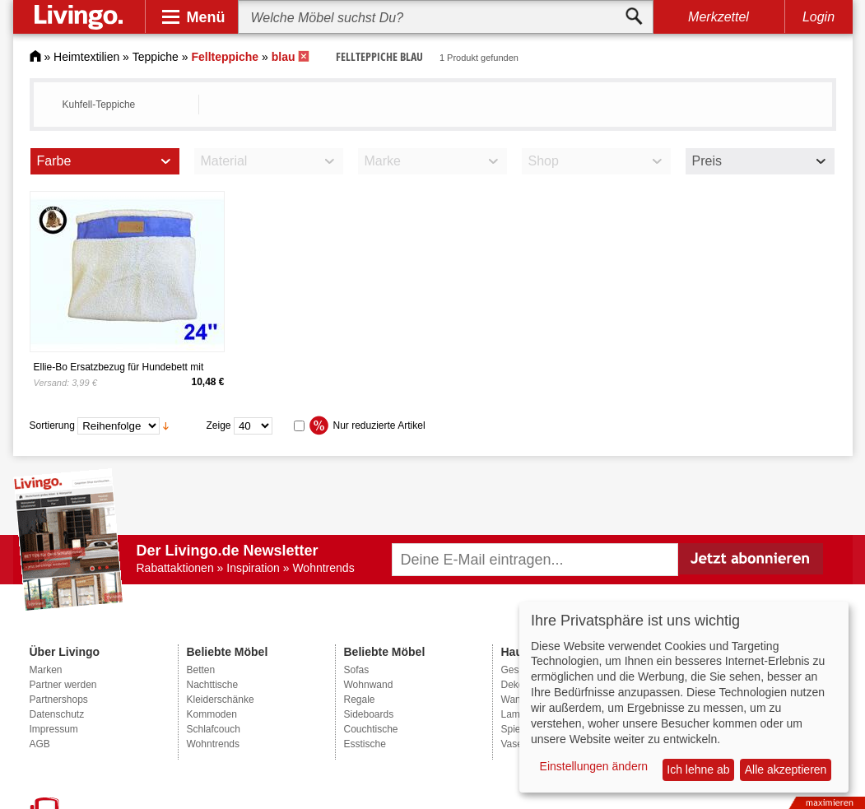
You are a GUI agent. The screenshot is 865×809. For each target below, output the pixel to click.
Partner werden (63, 684)
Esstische (365, 744)
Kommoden (212, 714)
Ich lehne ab (698, 769)
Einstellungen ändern (594, 766)
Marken (46, 670)
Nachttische (213, 684)
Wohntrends (213, 744)
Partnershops (59, 699)
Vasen (514, 744)
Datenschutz (57, 714)
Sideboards (369, 714)
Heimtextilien (86, 56)
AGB (40, 744)
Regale (359, 699)
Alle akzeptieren (786, 769)
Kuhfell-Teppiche (99, 104)
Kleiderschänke (220, 699)
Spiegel (517, 729)
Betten (201, 670)
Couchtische (371, 729)
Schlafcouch (213, 729)
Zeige (219, 425)
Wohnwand (368, 684)
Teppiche (156, 56)
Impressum (54, 729)
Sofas (357, 670)
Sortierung (52, 425)
